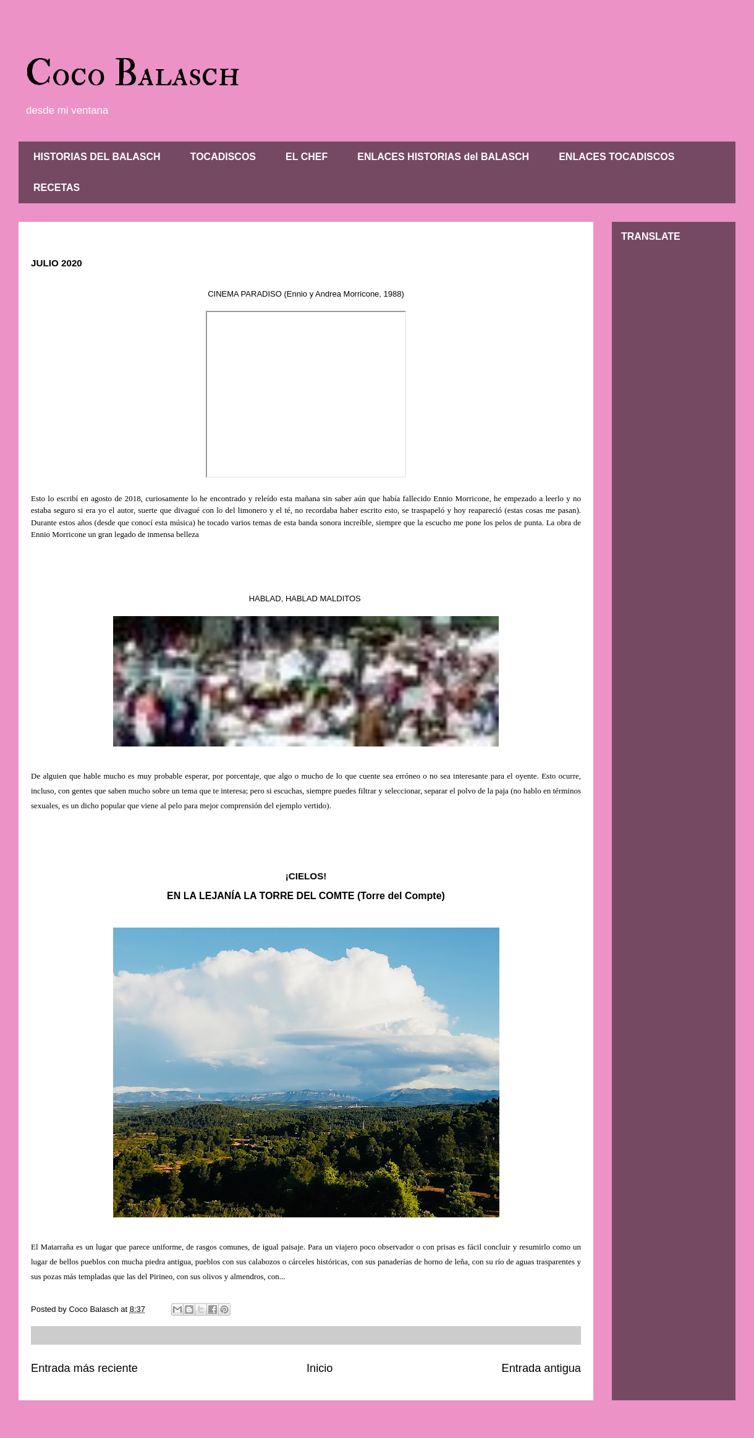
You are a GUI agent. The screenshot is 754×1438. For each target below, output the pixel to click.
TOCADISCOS (223, 156)
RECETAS (56, 187)
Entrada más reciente (84, 1368)
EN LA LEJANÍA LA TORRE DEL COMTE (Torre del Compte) (306, 895)
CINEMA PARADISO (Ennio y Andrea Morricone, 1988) (306, 293)
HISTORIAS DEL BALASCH (97, 156)
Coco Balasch (132, 74)
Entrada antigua (541, 1368)
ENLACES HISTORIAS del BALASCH (443, 156)
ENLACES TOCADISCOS (616, 156)
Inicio (320, 1368)
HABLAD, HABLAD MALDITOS (306, 598)
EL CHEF (307, 156)
